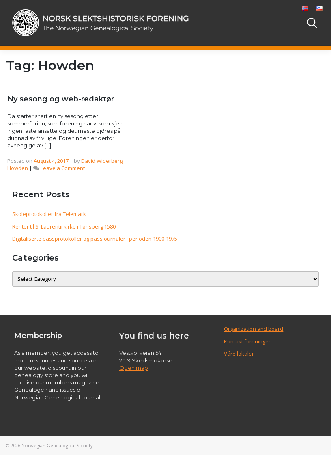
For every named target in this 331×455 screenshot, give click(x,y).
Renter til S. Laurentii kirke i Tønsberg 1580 (64, 226)
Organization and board (253, 328)
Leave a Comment (63, 168)
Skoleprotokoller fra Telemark (49, 214)
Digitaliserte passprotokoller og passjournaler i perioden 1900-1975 (94, 238)
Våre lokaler (239, 353)
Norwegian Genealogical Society (57, 445)
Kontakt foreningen (248, 341)
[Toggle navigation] (290, 22)
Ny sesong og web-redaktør (60, 99)
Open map (133, 367)
